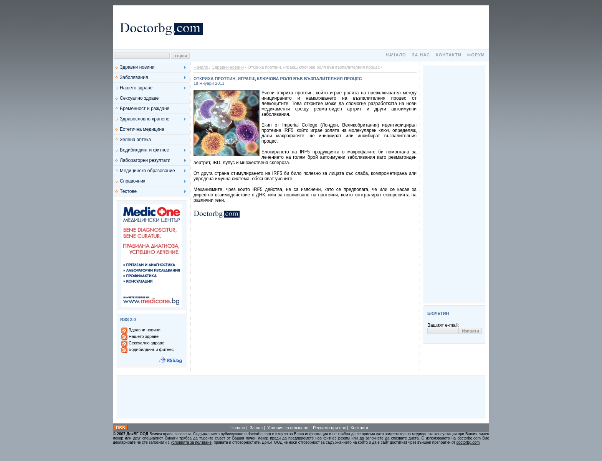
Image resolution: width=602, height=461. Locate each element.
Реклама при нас (329, 427)
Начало (395, 55)
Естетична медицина (142, 129)
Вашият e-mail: (443, 325)
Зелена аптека (135, 139)
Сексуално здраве (139, 98)
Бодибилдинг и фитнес (144, 150)
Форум (476, 55)
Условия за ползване (287, 427)
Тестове (128, 191)
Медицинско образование (147, 170)
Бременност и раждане (144, 108)
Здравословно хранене (144, 119)
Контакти (448, 55)
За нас (421, 55)
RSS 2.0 (128, 319)
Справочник (132, 181)
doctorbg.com (259, 434)
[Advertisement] (347, 27)
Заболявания (134, 77)
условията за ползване (191, 442)
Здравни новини (137, 67)
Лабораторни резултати (145, 160)
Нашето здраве (136, 88)
